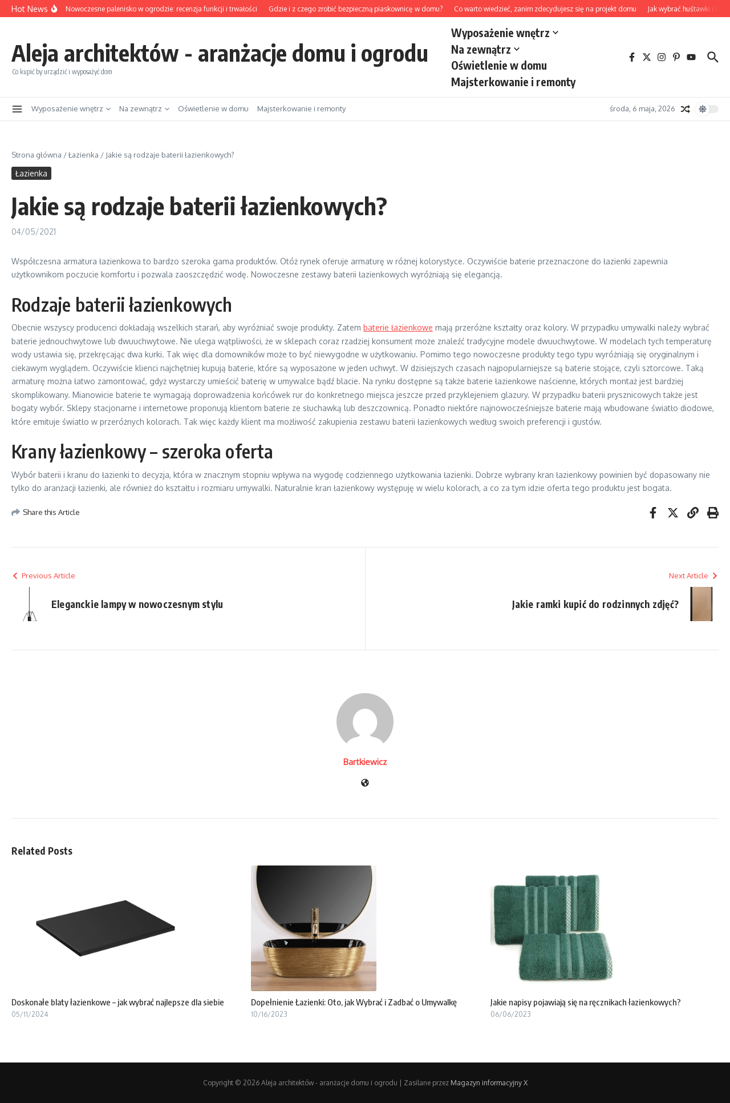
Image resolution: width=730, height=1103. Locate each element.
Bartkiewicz (365, 761)
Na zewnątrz (485, 49)
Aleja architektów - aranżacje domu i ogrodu (219, 52)
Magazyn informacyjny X (489, 1082)
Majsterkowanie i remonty (513, 81)
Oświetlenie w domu (499, 65)
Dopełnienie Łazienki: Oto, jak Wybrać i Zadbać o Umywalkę (354, 1002)
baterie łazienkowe (398, 327)
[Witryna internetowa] (365, 783)
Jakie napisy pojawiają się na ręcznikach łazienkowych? (585, 1002)
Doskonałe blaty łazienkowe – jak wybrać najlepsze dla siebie (117, 1002)
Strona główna (36, 154)
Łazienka (83, 154)
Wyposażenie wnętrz (504, 32)
